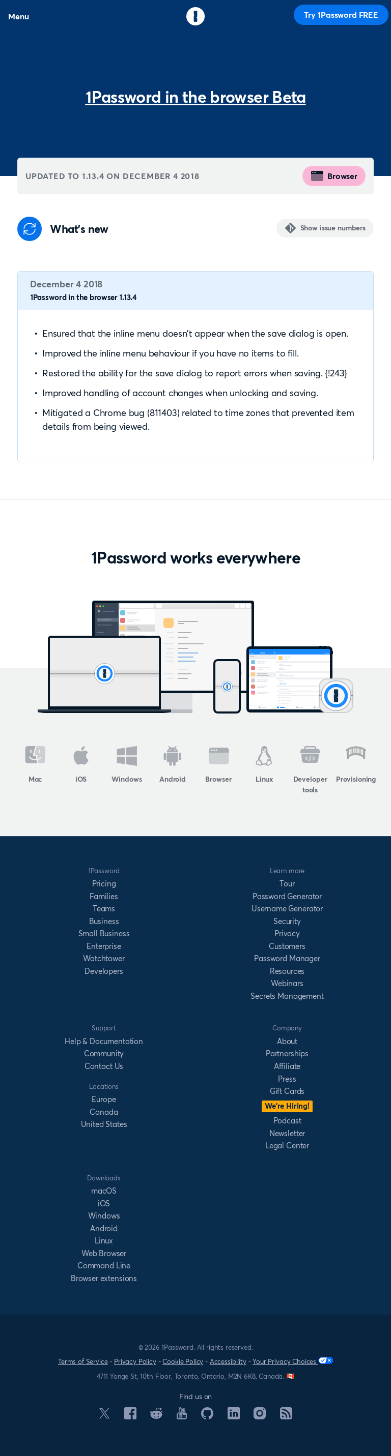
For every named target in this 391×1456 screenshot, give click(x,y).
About (287, 1041)
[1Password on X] (104, 1416)
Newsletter (287, 1133)
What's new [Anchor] (79, 229)
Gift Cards (287, 1091)
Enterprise (104, 946)
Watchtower (103, 958)
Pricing (104, 883)
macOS (104, 1191)
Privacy (287, 933)
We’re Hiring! (287, 1106)
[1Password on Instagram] (260, 1416)
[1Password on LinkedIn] (234, 1416)
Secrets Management (286, 996)
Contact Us (104, 1066)
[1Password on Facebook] (130, 1416)
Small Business (104, 933)
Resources (287, 971)
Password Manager (287, 958)
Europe (104, 1099)
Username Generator (287, 908)
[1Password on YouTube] (182, 1416)
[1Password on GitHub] (207, 1416)
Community (104, 1053)
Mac (35, 765)
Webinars (287, 983)
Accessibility (228, 1361)
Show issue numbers (333, 227)
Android (172, 765)
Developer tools (310, 770)
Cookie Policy (182, 1361)
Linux (264, 765)
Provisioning (356, 765)
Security (287, 921)
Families (104, 896)
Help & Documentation (104, 1041)
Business (104, 921)
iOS (81, 765)
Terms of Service (82, 1361)
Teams (104, 908)
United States (104, 1124)
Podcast (287, 1120)
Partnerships (287, 1053)
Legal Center (287, 1145)
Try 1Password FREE (341, 15)
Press (287, 1079)
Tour (287, 883)
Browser (334, 176)
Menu (18, 16)
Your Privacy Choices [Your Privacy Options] (293, 1361)
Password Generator (287, 896)
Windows (126, 765)
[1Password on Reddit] (156, 1416)
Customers (287, 946)
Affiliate (287, 1066)
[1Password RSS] (286, 1416)
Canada (104, 1112)
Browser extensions (104, 1278)
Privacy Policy (135, 1361)
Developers (104, 971)
